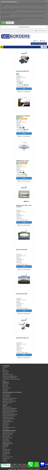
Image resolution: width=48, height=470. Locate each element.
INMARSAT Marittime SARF (8, 443)
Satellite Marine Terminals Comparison (9, 401)
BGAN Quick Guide (6, 436)
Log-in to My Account (40, 30)
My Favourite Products (7, 449)
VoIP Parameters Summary (7, 437)
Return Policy (5, 461)
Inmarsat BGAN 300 (6, 396)
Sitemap (4, 380)
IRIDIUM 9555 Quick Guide (7, 433)
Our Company (5, 367)
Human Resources (6, 371)
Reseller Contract (6, 424)
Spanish (26, 464)
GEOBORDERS (6, 365)
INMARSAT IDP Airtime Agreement (9, 415)
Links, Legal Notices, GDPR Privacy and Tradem (11, 379)
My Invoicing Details (6, 452)
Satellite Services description (8, 374)
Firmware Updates (6, 440)
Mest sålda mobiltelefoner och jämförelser (12, 392)
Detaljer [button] (24, 88)
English (11, 464)
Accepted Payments (6, 458)
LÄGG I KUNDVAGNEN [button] (24, 91)
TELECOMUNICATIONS (24, 27)
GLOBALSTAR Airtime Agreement (9, 418)
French (16, 464)
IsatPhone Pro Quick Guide (7, 434)
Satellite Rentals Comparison (8, 402)
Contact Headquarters (7, 387)
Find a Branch (5, 389)
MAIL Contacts (5, 386)
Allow (3, 22)
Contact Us (5, 459)
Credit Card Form (6, 428)
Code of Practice (6, 373)
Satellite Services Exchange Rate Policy (10, 376)
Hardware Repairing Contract (8, 421)
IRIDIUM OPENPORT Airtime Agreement (10, 411)
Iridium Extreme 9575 (6, 395)
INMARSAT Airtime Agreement (8, 412)
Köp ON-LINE (6, 445)
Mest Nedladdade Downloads (9, 430)
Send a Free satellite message (39, 43)
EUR (35, 40)
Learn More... (10, 22)
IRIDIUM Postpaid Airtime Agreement (9, 409)
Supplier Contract (6, 423)
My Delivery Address (6, 453)
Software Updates (6, 439)
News (4, 368)
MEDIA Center (5, 370)
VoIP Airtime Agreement (7, 420)
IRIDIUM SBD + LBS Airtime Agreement (10, 408)
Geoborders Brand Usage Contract (9, 427)
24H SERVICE (5, 390)
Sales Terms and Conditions (8, 456)
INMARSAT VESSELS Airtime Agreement (10, 414)
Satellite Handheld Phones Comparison (10, 398)
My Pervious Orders (6, 450)
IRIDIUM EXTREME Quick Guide (9, 431)
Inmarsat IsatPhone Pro (7, 393)
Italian (21, 464)
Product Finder (5, 446)
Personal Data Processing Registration (9, 377)
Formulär (5, 405)
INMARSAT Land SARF (7, 442)
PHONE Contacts (6, 383)
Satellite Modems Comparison (8, 399)
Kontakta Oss (6, 382)
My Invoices (5, 455)
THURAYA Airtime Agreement (8, 417)
